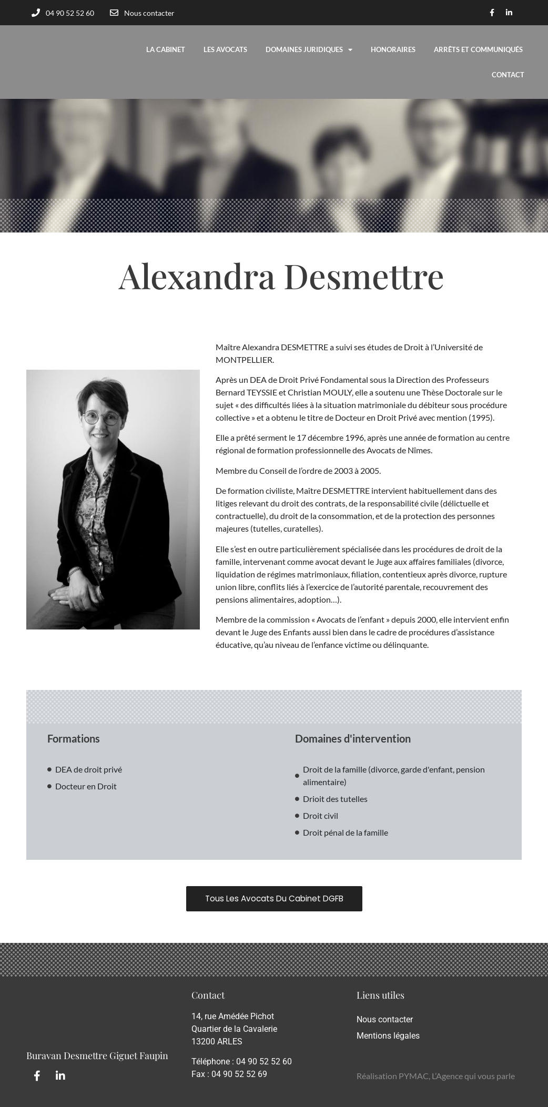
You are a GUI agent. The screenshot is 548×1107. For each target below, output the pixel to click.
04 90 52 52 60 (264, 1062)
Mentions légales (388, 1036)
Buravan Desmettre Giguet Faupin (97, 1055)
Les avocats (225, 49)
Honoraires (393, 49)
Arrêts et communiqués (478, 49)
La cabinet (165, 49)
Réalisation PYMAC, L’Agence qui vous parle (436, 1076)
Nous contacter (385, 1019)
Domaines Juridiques (309, 49)
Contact (508, 74)
